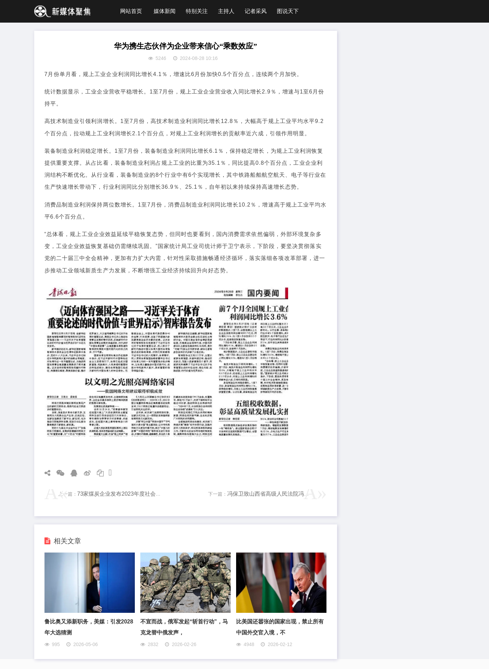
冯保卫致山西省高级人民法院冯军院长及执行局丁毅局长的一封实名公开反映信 (323, 494)
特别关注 (197, 11)
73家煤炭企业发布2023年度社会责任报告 (127, 494)
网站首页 (131, 11)
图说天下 (288, 11)
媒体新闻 (165, 11)
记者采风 (256, 11)
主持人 (226, 11)
